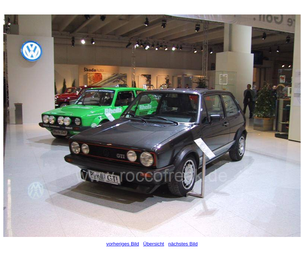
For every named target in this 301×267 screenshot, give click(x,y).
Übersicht (153, 244)
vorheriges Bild (122, 244)
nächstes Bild (183, 244)
